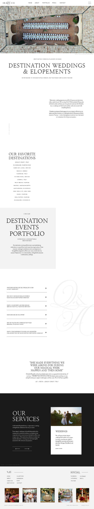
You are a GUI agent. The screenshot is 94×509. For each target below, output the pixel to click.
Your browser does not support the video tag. (25, 108)
